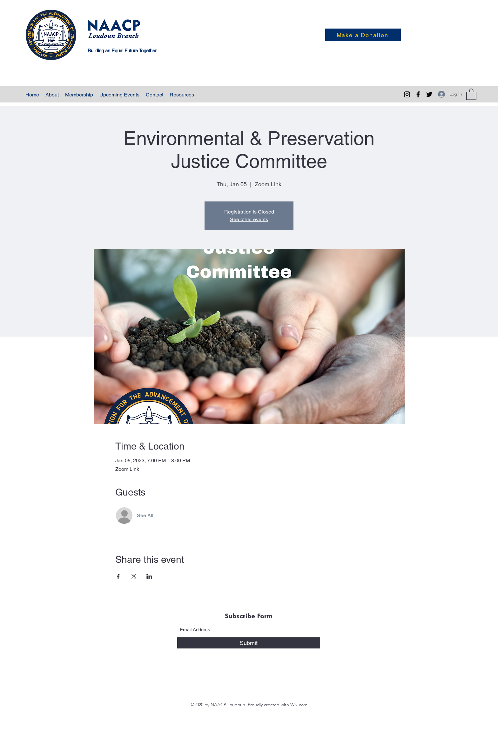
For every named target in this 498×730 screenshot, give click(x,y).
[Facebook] (418, 94)
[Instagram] (407, 94)
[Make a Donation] (363, 35)
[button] (471, 94)
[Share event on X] (134, 576)
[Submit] (248, 642)
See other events (249, 219)
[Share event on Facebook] (118, 576)
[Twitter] (429, 94)
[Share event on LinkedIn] (149, 576)
